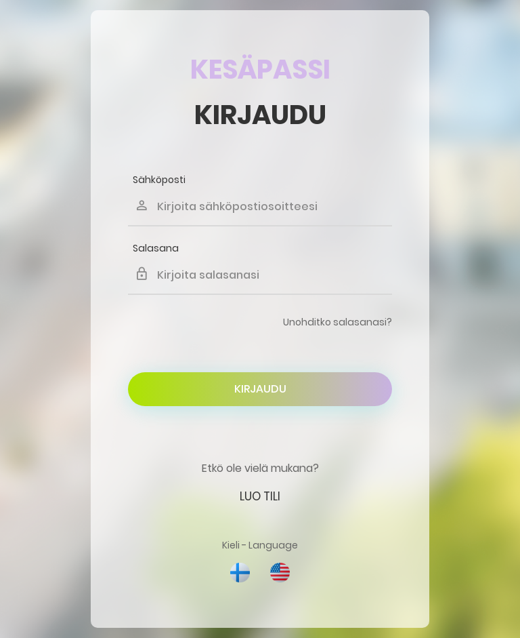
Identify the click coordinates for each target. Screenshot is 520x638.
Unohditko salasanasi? (337, 322)
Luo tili (260, 496)
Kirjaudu (260, 389)
